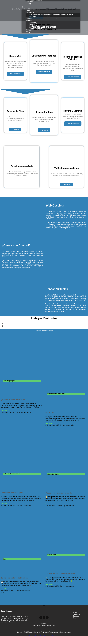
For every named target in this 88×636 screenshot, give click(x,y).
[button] (51, 7)
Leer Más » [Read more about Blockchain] (49, 423)
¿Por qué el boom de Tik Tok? (13, 399)
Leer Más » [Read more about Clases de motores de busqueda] (49, 504)
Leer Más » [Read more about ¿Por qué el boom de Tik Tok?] (5, 410)
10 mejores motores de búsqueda (14, 578)
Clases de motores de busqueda (59, 493)
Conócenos (30, 12)
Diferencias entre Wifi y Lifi (12, 493)
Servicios (29, 20)
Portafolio (29, 18)
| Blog (29, 4)
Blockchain (50, 412)
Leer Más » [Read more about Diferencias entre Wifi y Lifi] (5, 504)
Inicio (28, 10)
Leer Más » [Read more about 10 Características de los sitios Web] (49, 584)
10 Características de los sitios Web (60, 573)
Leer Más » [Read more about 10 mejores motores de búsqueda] (5, 589)
